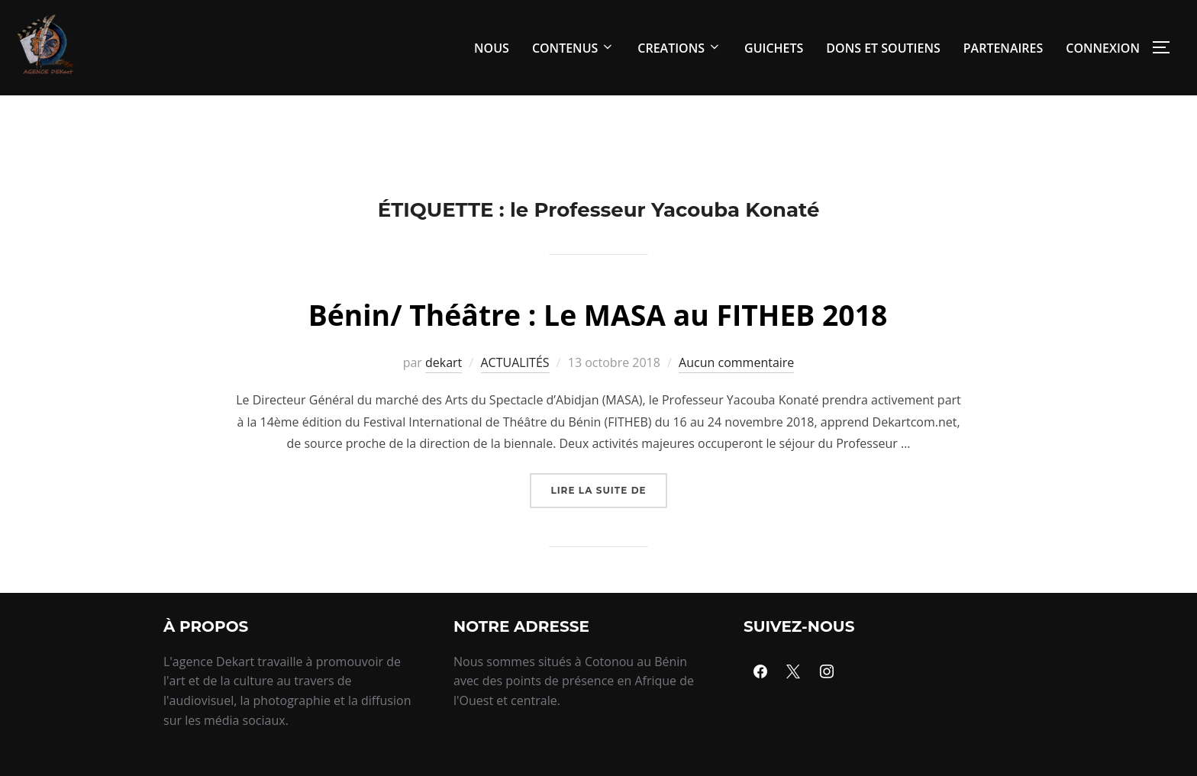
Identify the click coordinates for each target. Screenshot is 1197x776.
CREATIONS (679, 48)
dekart (443, 396)
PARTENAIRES (1003, 48)
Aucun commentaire (736, 396)
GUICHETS (773, 48)
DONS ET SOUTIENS (883, 48)
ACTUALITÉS (515, 396)
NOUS (491, 48)
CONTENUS (573, 48)
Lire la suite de (608, 518)
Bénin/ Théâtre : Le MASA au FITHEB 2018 (598, 347)
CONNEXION (1103, 48)
